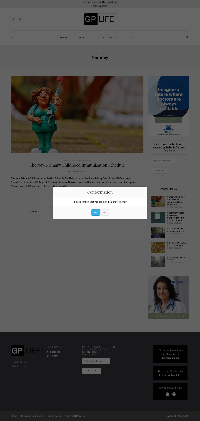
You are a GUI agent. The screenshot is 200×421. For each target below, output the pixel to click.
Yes (96, 212)
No (104, 212)
